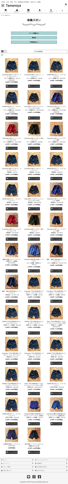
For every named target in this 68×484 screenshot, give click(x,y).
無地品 (34, 37)
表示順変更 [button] (39, 51)
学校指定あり (34, 42)
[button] (51, 11)
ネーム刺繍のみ (34, 33)
